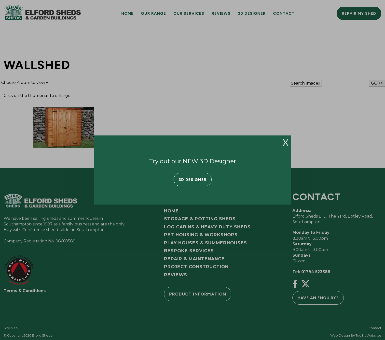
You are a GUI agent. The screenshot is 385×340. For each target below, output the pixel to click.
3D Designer (192, 179)
